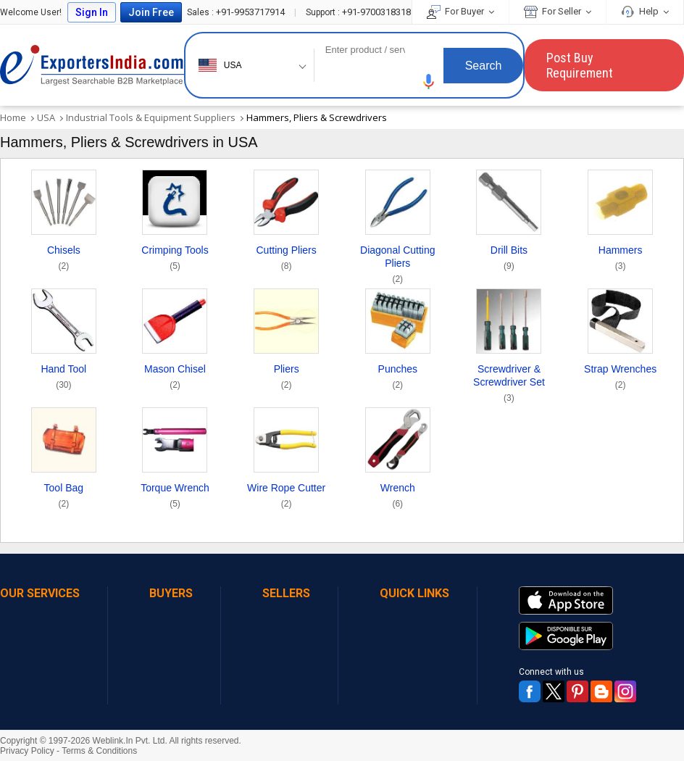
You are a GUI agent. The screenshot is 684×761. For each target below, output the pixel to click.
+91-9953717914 (237, 12)
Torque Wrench (175, 497)
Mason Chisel (175, 378)
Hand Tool (63, 378)
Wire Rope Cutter (286, 497)
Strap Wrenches (620, 378)
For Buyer (460, 11)
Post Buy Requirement (579, 65)
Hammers (620, 259)
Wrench (397, 497)
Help (645, 11)
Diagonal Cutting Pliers (397, 266)
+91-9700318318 (358, 12)
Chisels (63, 259)
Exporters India (92, 65)
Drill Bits (509, 259)
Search (483, 65)
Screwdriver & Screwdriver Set (509, 385)
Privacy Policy (27, 751)
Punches (397, 378)
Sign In (91, 12)
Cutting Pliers (286, 259)
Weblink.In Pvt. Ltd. (130, 741)
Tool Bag (63, 497)
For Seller (557, 11)
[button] (428, 81)
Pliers (286, 378)
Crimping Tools (174, 259)
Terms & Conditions (99, 751)
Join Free (151, 12)
